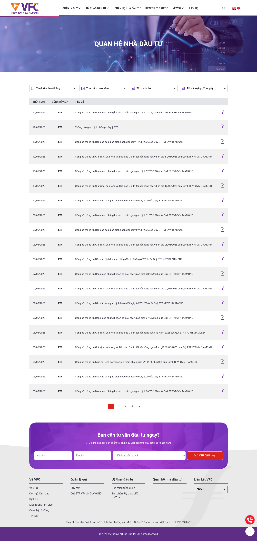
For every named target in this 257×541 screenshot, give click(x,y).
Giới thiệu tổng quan (123, 488)
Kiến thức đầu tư (156, 8)
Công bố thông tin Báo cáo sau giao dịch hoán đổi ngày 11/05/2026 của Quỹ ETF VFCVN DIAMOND (129, 141)
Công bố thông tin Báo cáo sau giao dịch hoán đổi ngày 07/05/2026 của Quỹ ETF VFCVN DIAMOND (129, 229)
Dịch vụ (33, 499)
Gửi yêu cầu (205, 455)
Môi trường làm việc (40, 504)
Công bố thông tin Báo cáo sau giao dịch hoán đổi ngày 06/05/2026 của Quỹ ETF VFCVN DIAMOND (129, 303)
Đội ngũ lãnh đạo (39, 493)
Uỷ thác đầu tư (96, 8)
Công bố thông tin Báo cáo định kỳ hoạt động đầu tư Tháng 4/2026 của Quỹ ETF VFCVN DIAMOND (129, 259)
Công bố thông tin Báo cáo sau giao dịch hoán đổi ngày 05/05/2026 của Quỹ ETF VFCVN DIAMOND (129, 376)
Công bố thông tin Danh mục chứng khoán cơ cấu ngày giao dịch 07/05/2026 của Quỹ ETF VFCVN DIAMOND (134, 317)
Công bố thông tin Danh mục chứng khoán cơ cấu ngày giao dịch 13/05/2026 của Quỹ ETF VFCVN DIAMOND (134, 112)
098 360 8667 (184, 522)
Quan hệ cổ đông (39, 510)
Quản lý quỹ (70, 8)
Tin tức (33, 515)
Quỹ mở (74, 488)
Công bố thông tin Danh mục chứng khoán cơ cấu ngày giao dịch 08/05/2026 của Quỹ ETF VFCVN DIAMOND (134, 274)
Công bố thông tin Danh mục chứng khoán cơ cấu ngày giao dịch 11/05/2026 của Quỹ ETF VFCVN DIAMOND (134, 215)
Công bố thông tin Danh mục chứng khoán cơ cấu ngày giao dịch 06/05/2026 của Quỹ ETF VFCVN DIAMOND (134, 391)
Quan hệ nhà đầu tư (127, 8)
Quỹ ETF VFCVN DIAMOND (86, 493)
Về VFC (177, 8)
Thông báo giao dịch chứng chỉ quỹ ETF (96, 127)
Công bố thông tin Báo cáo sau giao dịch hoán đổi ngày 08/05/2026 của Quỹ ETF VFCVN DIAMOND (129, 200)
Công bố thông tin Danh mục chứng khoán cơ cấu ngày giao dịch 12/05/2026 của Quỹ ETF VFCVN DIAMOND (134, 171)
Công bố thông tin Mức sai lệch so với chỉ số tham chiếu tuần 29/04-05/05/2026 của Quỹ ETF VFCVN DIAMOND (136, 362)
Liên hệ (193, 8)
